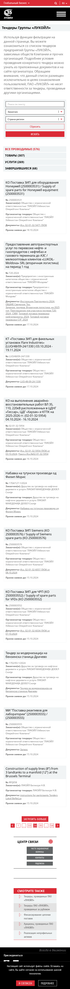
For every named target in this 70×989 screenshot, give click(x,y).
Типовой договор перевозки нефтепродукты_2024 (27, 315)
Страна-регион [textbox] (16, 119)
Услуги (14, 162)
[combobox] (35, 111)
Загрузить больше (35, 819)
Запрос (24, 749)
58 (51, 825)
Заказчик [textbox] (13, 111)
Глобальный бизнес (16, 3)
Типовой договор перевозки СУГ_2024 (27, 318)
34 (35, 825)
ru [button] (64, 3)
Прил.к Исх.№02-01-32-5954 (33, 454)
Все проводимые (22, 149)
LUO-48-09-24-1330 (30, 381)
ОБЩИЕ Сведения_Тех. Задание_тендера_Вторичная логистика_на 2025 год (33, 307)
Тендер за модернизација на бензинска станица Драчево (29, 690)
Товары (15, 155)
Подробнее (47, 983)
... (24, 825)
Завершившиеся (21, 168)
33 (29, 825)
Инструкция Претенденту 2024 (37, 301)
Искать (35, 134)
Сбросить (35, 126)
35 (40, 825)
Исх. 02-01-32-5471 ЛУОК (33, 225)
